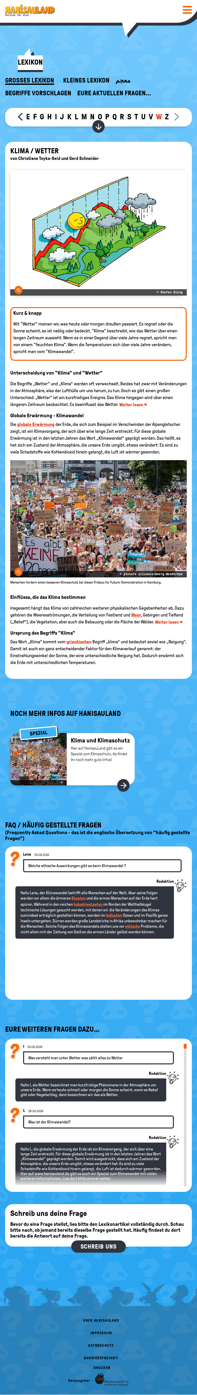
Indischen (114, 915)
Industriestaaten (88, 904)
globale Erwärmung (35, 424)
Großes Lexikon (29, 80)
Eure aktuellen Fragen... (114, 93)
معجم (122, 80)
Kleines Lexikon (86, 80)
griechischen (78, 641)
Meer (136, 615)
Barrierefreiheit (101, 1358)
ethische (132, 926)
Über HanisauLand (101, 1320)
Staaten (79, 898)
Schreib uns (99, 1246)
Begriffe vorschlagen (38, 93)
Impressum (101, 1333)
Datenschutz (101, 1345)
